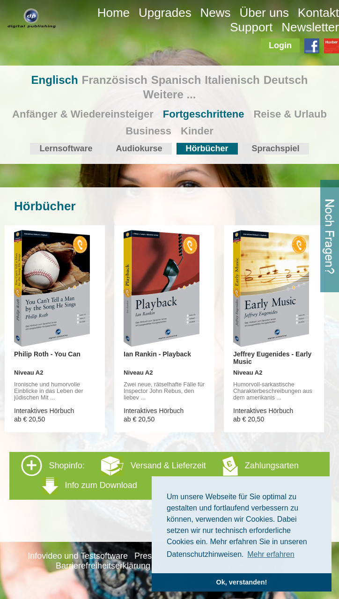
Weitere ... (169, 94)
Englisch (54, 80)
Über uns (264, 13)
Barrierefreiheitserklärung (103, 565)
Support (251, 27)
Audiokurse (139, 148)
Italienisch (232, 80)
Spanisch (176, 80)
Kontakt (318, 13)
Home (113, 13)
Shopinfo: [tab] (160, 475)
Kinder (197, 131)
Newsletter (310, 27)
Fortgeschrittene (203, 114)
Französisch (114, 80)
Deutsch (286, 80)
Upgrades (165, 13)
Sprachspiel (276, 148)
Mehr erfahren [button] (271, 554)
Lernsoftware (65, 148)
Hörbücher (207, 148)
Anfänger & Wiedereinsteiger (83, 114)
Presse (147, 556)
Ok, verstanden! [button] (241, 582)
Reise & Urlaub (290, 114)
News (215, 13)
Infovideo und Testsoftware (78, 556)
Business (148, 131)
